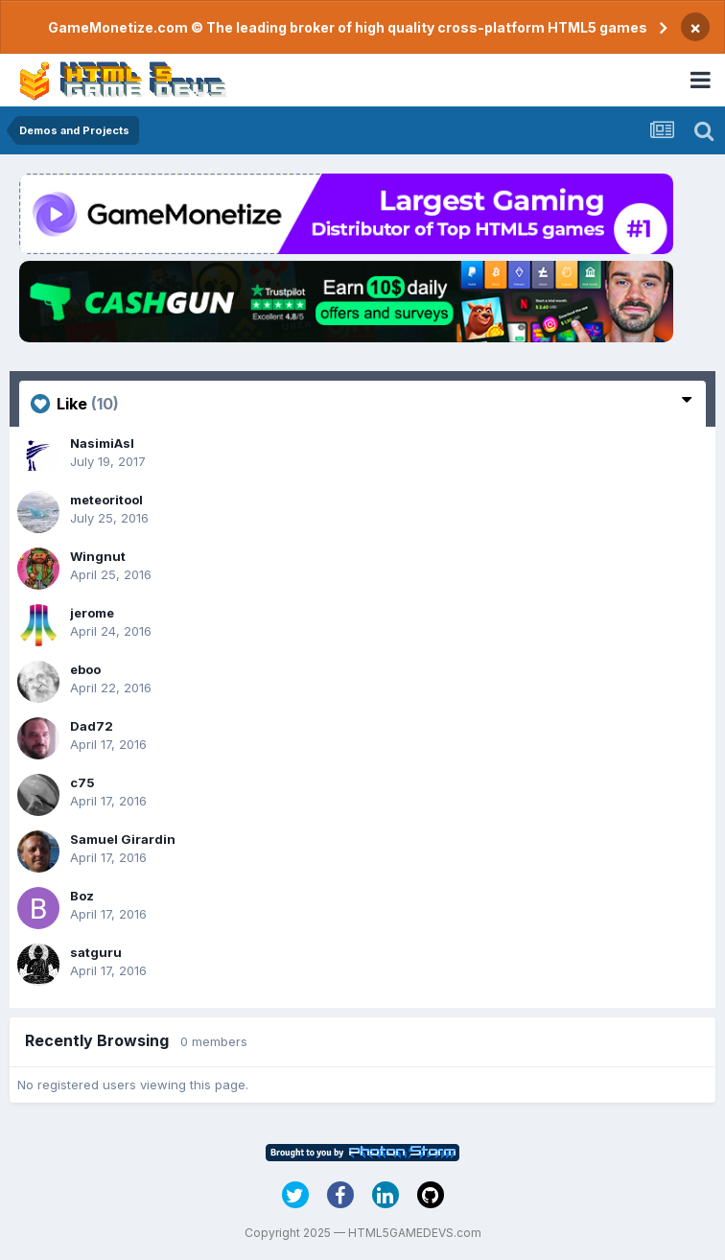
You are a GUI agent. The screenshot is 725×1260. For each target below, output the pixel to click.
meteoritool (106, 499)
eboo (85, 669)
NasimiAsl (102, 443)
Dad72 (91, 726)
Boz (82, 895)
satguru (96, 952)
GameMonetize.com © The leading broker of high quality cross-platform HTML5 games (347, 27)
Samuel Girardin (122, 839)
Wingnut (98, 556)
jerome (92, 612)
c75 (82, 782)
